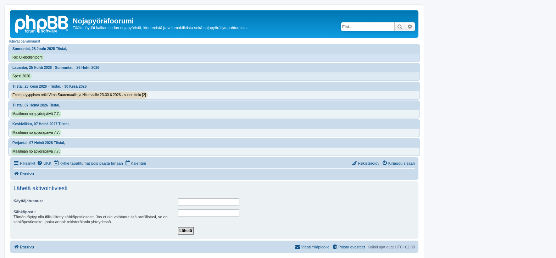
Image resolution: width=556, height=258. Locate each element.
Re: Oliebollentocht (27, 57)
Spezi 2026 (21, 76)
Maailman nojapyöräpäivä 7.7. (36, 114)
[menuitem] (44, 163)
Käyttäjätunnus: (28, 201)
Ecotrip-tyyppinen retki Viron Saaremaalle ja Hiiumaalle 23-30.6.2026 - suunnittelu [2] (79, 95)
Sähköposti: (24, 212)
